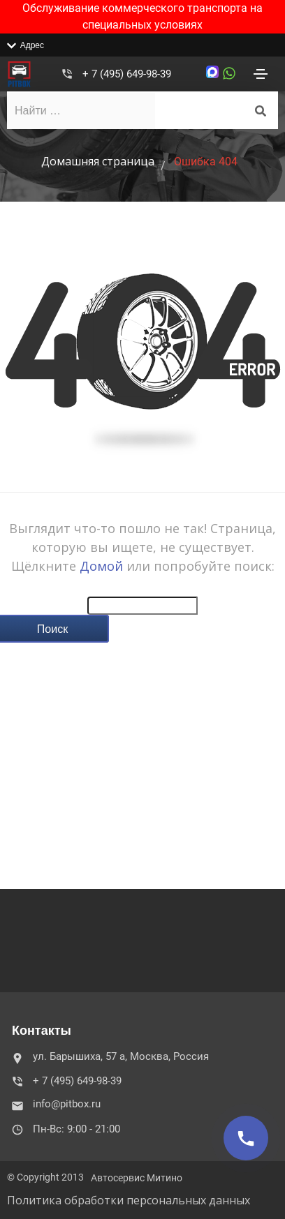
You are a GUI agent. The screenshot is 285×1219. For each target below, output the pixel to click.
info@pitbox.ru (57, 1104)
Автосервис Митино (136, 1177)
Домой (101, 566)
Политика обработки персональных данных (128, 1200)
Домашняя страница (97, 161)
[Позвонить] (246, 1138)
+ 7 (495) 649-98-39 (126, 74)
